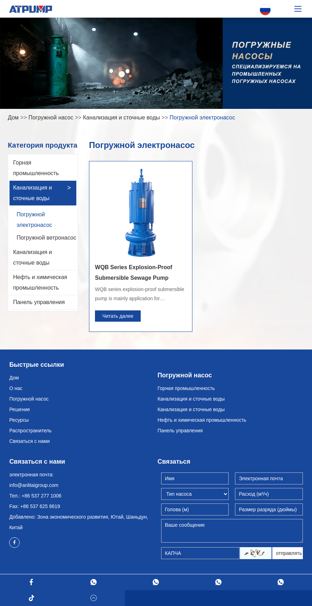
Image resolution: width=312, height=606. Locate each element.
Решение (19, 409)
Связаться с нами (29, 441)
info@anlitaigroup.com (33, 485)
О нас (15, 388)
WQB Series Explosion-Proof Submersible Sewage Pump (133, 272)
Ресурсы (18, 420)
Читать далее (117, 316)
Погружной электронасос (202, 117)
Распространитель (30, 430)
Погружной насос (51, 117)
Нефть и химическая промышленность (40, 282)
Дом (13, 117)
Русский (265, 10)
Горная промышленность (36, 168)
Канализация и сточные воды (121, 117)
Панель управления (39, 302)
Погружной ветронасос (46, 238)
